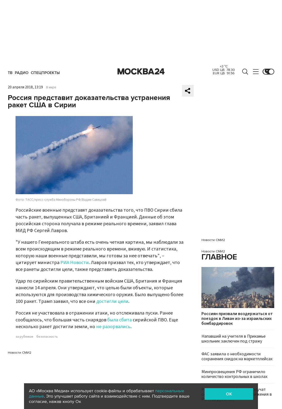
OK (229, 394)
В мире (51, 87)
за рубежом (24, 336)
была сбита (119, 320)
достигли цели (112, 301)
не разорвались (113, 326)
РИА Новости (74, 262)
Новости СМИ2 (19, 353)
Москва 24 (141, 71)
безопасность (47, 336)
